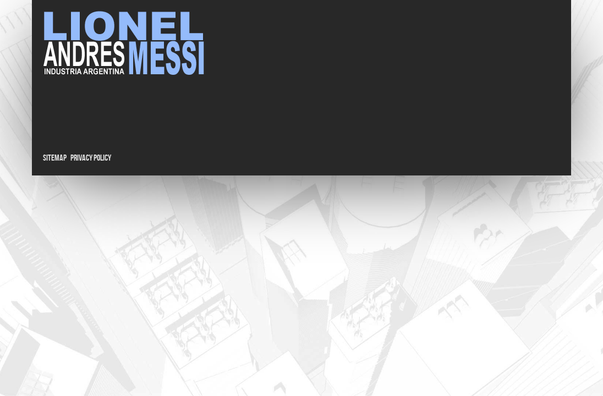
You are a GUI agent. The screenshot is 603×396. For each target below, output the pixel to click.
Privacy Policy (90, 158)
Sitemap (55, 158)
